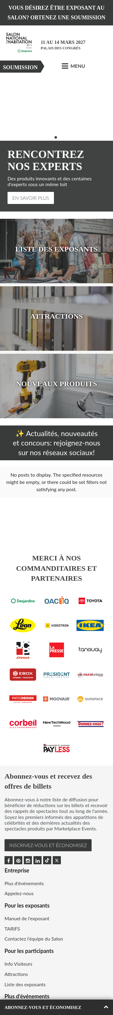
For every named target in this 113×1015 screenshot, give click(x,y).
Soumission (20, 67)
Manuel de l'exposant (27, 899)
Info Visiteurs (18, 944)
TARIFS (12, 909)
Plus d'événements (24, 864)
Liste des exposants (25, 965)
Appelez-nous (19, 874)
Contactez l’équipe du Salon (34, 919)
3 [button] (59, 137)
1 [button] (52, 137)
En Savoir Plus (30, 198)
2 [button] (56, 137)
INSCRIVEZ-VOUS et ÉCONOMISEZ (48, 826)
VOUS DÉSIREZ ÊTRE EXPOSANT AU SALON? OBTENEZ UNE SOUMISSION (56, 13)
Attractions (16, 955)
